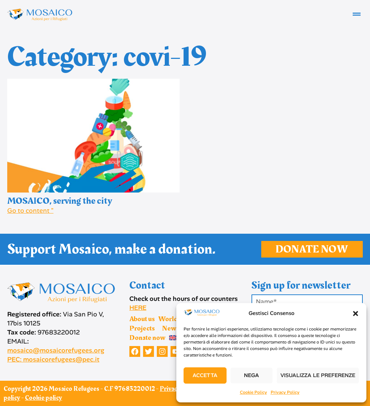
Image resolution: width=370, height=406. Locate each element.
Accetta (205, 375)
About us (142, 319)
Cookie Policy (253, 392)
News (170, 328)
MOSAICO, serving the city (59, 201)
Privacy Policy (285, 392)
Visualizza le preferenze (317, 375)
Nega (251, 375)
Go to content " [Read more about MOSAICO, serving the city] (30, 210)
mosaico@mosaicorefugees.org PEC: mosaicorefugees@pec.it (55, 355)
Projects (143, 328)
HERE (137, 307)
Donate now (147, 337)
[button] (355, 313)
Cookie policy (43, 398)
